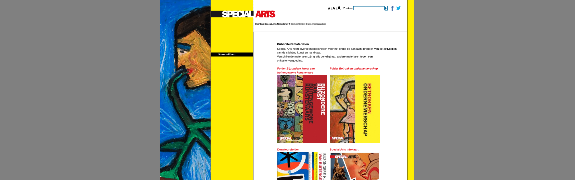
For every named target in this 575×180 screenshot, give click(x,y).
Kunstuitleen (226, 54)
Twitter (398, 8)
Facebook (392, 8)
